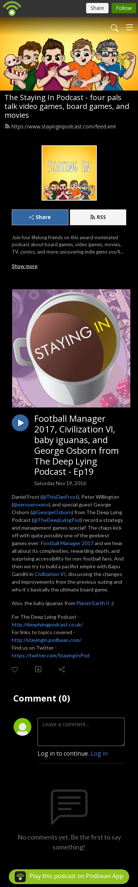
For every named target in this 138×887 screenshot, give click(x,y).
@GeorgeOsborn (52, 512)
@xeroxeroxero (31, 504)
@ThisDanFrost (60, 497)
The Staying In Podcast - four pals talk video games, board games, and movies (66, 106)
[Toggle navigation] (129, 27)
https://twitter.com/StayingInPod (50, 655)
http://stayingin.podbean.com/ (46, 640)
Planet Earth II (93, 603)
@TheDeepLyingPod (57, 520)
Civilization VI (50, 574)
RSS (98, 216)
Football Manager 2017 (67, 543)
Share (40, 216)
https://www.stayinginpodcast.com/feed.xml (60, 126)
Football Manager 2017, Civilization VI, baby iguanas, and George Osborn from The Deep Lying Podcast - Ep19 (76, 445)
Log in (99, 753)
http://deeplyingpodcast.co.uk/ (47, 624)
